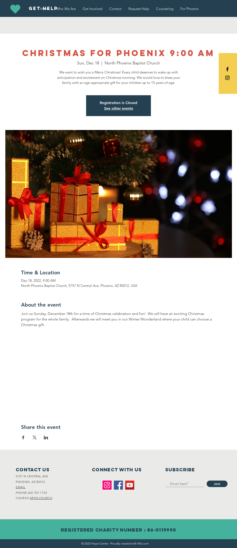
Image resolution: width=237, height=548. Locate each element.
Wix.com (143, 543)
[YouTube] (129, 485)
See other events (118, 108)
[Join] (217, 484)
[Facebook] (118, 485)
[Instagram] (107, 485)
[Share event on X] (34, 437)
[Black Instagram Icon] (227, 78)
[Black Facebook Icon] (227, 69)
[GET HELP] (43, 8)
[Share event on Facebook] (23, 437)
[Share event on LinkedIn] (46, 437)
